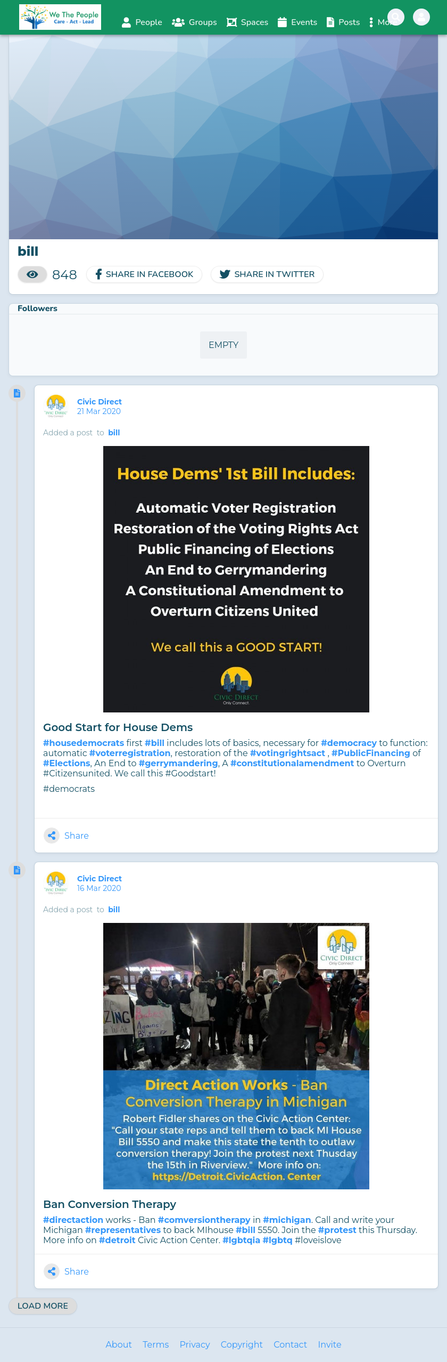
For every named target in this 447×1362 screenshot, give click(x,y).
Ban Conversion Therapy (109, 1204)
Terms (156, 1345)
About (118, 1345)
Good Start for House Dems (118, 727)
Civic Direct (100, 402)
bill (114, 432)
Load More (43, 1306)
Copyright (242, 1345)
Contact (290, 1345)
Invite (329, 1345)
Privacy (194, 1345)
